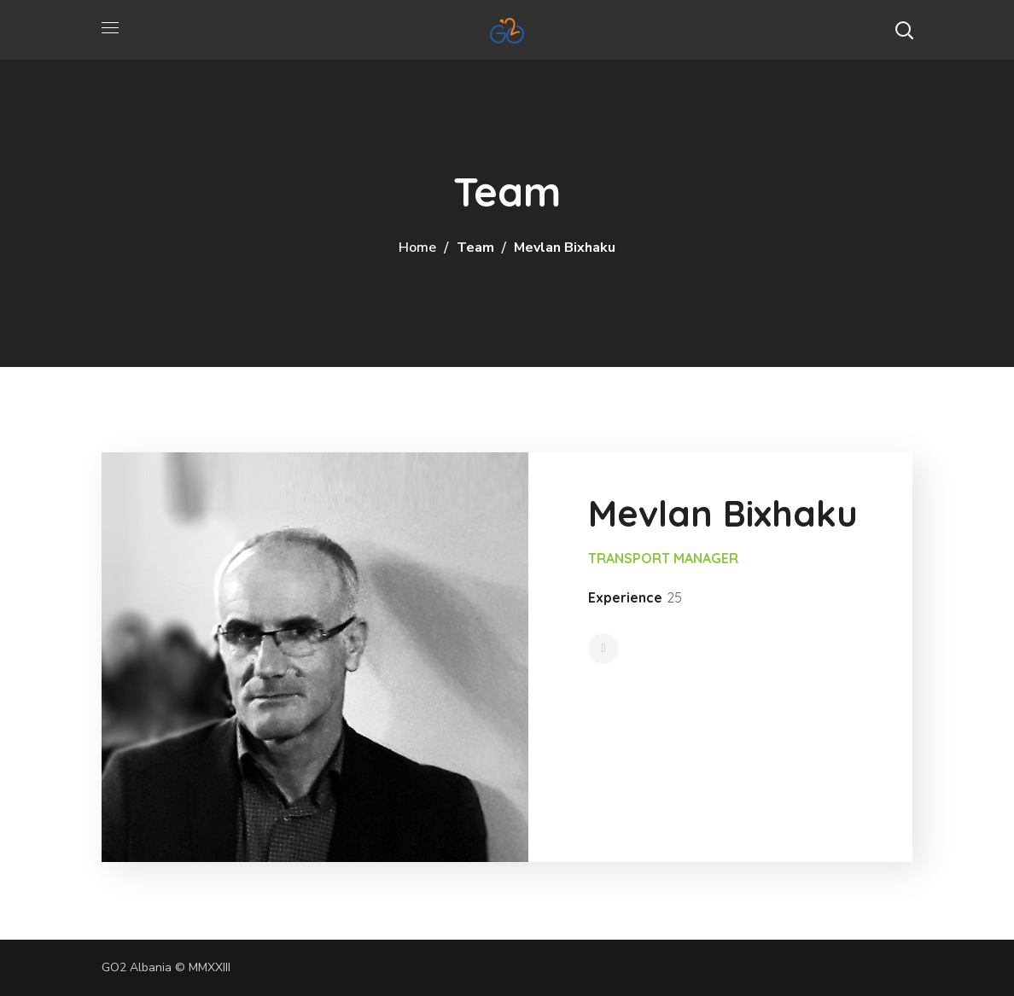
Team (475, 247)
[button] (903, 30)
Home (417, 247)
